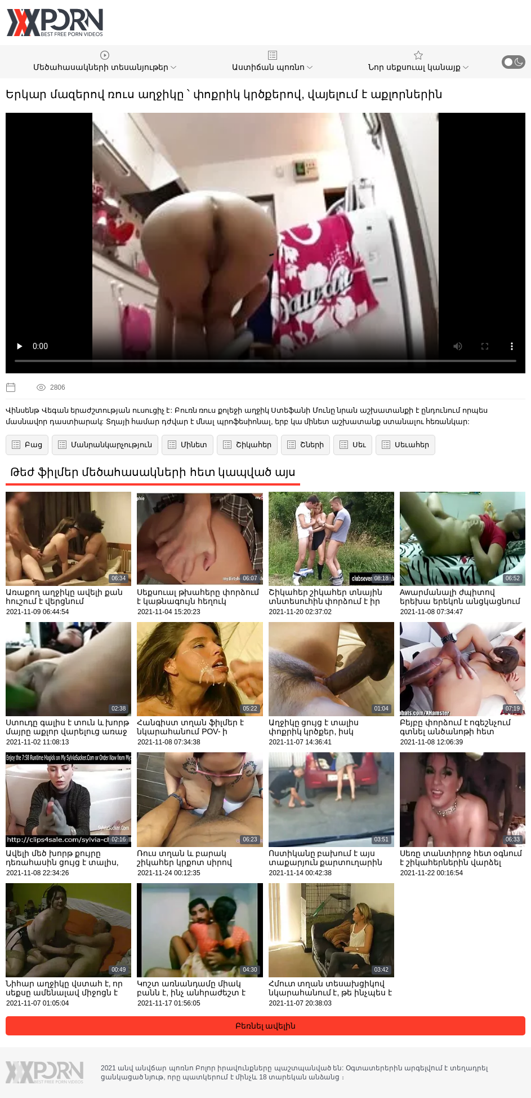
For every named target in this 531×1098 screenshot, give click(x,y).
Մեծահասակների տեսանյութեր (104, 61)
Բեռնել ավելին (265, 1025)
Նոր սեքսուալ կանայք (418, 61)
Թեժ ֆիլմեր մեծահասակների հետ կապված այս (153, 472)
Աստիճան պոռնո (272, 61)
